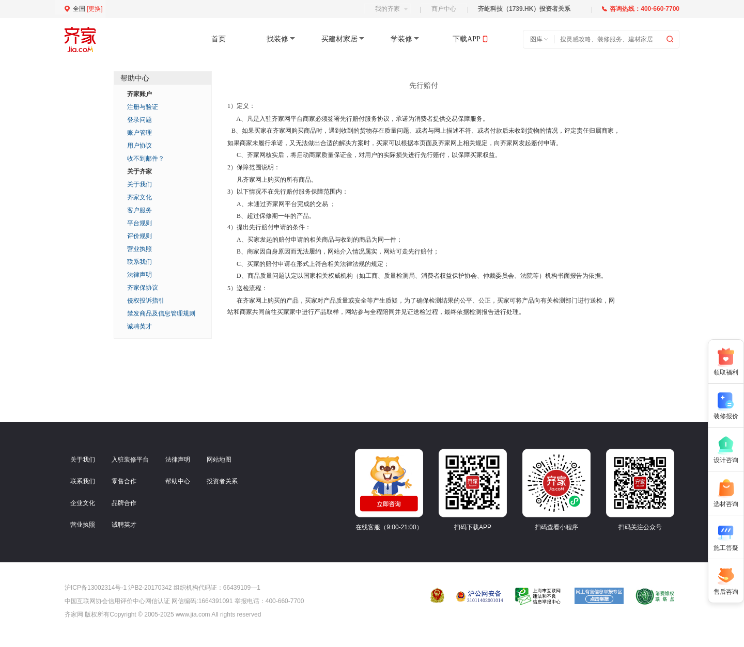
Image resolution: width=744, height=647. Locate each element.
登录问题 (139, 119)
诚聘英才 (139, 326)
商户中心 (443, 8)
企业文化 (82, 503)
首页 (218, 39)
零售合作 (124, 481)
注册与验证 (142, 107)
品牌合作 (124, 503)
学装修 (401, 39)
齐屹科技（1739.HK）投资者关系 (524, 8)
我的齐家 (391, 8)
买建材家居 (339, 39)
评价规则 (139, 236)
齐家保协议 (142, 287)
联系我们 (139, 261)
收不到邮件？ (145, 158)
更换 (94, 8)
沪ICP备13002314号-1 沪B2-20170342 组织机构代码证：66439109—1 (162, 587)
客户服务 (139, 210)
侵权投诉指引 (145, 300)
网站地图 (219, 459)
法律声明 (139, 274)
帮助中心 (177, 481)
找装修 (277, 39)
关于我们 (139, 184)
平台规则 (139, 223)
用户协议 (139, 145)
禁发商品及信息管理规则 (161, 313)
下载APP (467, 39)
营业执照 (139, 249)
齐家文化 (139, 197)
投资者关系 (222, 481)
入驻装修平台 (130, 459)
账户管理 (139, 132)
